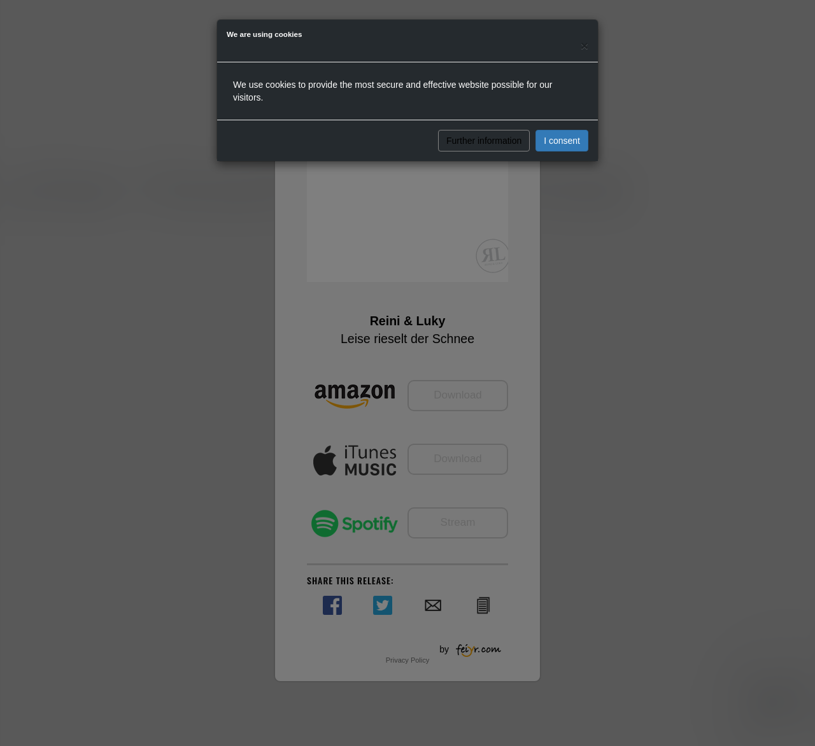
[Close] (584, 45)
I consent (562, 141)
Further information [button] (483, 141)
